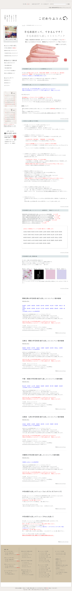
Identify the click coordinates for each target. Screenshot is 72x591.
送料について (59, 562)
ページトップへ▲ (64, 118)
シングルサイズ (25, 553)
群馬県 (60, 231)
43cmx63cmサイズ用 (61, 553)
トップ (23, 25)
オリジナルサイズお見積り (28, 574)
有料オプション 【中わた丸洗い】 (31, 222)
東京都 (37, 234)
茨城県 (52, 231)
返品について (59, 563)
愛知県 (29, 237)
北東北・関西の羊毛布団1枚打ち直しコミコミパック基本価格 (38, 215)
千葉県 (29, 234)
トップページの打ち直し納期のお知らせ (45, 113)
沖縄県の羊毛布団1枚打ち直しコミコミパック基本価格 (36, 220)
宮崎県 (41, 243)
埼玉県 (25, 234)
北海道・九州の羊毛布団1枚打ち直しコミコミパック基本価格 (38, 218)
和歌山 (56, 237)
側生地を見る (25, 301)
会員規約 (58, 568)
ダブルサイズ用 (42, 558)
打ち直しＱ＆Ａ (8, 572)
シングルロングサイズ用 (44, 554)
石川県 (56, 234)
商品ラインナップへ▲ (61, 332)
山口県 (33, 240)
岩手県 (37, 231)
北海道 (25, 231)
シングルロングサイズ (27, 554)
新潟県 (45, 234)
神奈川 (33, 234)
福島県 (48, 231)
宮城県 (41, 231)
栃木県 (56, 231)
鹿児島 (45, 243)
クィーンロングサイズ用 (44, 561)
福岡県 (60, 240)
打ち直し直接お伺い (9, 553)
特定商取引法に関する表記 (62, 565)
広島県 (29, 240)
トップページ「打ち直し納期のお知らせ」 (47, 191)
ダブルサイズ (25, 565)
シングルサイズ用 (43, 553)
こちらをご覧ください (43, 80)
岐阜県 (37, 237)
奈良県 (52, 237)
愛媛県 (52, 240)
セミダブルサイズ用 (43, 569)
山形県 (45, 231)
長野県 (48, 234)
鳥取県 (37, 240)
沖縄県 (48, 243)
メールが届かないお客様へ (62, 572)
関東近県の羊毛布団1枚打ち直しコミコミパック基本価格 (37, 214)
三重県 (33, 237)
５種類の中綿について (27, 571)
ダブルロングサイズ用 (44, 560)
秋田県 (33, 231)
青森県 (29, 231)
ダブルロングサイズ (26, 557)
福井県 (60, 234)
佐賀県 (25, 243)
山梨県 (41, 234)
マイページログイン (60, 569)
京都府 (45, 237)
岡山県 (25, 240)
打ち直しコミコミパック (10, 554)
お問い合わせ (59, 573)
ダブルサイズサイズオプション (30, 330)
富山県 (52, 234)
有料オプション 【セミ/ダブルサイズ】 (33, 221)
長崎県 (29, 243)
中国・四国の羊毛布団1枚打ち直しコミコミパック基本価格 (37, 217)
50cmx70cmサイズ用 (61, 554)
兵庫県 (60, 237)
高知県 (56, 240)
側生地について (25, 573)
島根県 (41, 240)
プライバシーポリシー (61, 566)
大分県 (37, 243)
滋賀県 (48, 237)
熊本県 (33, 243)
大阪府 (41, 237)
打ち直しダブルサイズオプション (44, 101)
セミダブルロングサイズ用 (45, 557)
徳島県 (45, 240)
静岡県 (25, 237)
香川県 (48, 240)
